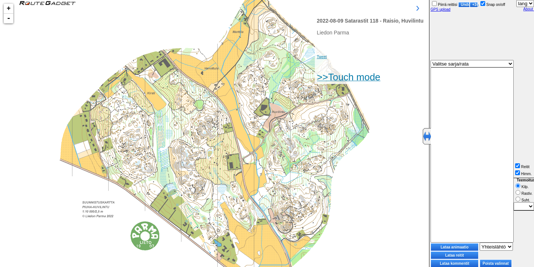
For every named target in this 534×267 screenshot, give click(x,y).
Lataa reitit (454, 255)
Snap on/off (492, 5)
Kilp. (522, 187)
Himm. (523, 174)
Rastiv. (524, 193)
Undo (465, 5)
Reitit (522, 167)
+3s (475, 5)
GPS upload (440, 9)
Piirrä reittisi (444, 5)
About (528, 9)
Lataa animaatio (455, 247)
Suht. (523, 200)
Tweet (322, 57)
